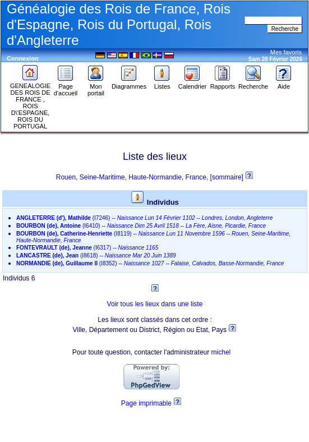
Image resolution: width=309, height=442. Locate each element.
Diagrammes (129, 83)
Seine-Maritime (102, 177)
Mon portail (96, 86)
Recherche (253, 83)
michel (221, 352)
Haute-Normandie (155, 177)
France (196, 177)
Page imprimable (146, 403)
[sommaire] (228, 177)
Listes (162, 83)
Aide (284, 83)
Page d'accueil (65, 86)
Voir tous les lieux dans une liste (155, 304)
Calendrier (192, 83)
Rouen (66, 177)
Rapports (223, 83)
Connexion (23, 58)
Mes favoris (286, 52)
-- (144, 218)
